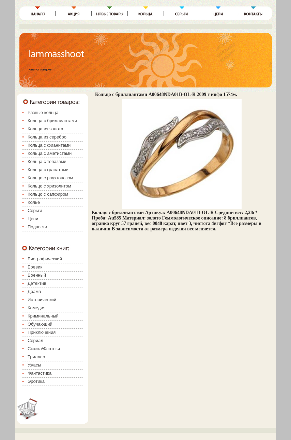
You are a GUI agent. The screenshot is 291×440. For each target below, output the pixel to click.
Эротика (36, 381)
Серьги (35, 210)
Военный (37, 275)
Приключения (42, 332)
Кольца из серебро (47, 137)
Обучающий (40, 324)
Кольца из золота (45, 128)
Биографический (45, 258)
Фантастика (39, 373)
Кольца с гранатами (48, 169)
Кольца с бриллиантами (52, 120)
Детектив (37, 283)
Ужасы (34, 365)
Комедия (37, 307)
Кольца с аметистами (50, 153)
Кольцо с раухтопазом (50, 177)
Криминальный (43, 316)
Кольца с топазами (47, 161)
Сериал (35, 340)
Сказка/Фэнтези (44, 348)
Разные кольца (43, 112)
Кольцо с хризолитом (49, 186)
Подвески (37, 226)
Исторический (42, 299)
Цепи (33, 218)
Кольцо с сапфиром (48, 194)
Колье (34, 202)
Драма (34, 291)
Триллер (36, 356)
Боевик (35, 267)
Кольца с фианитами (49, 145)
